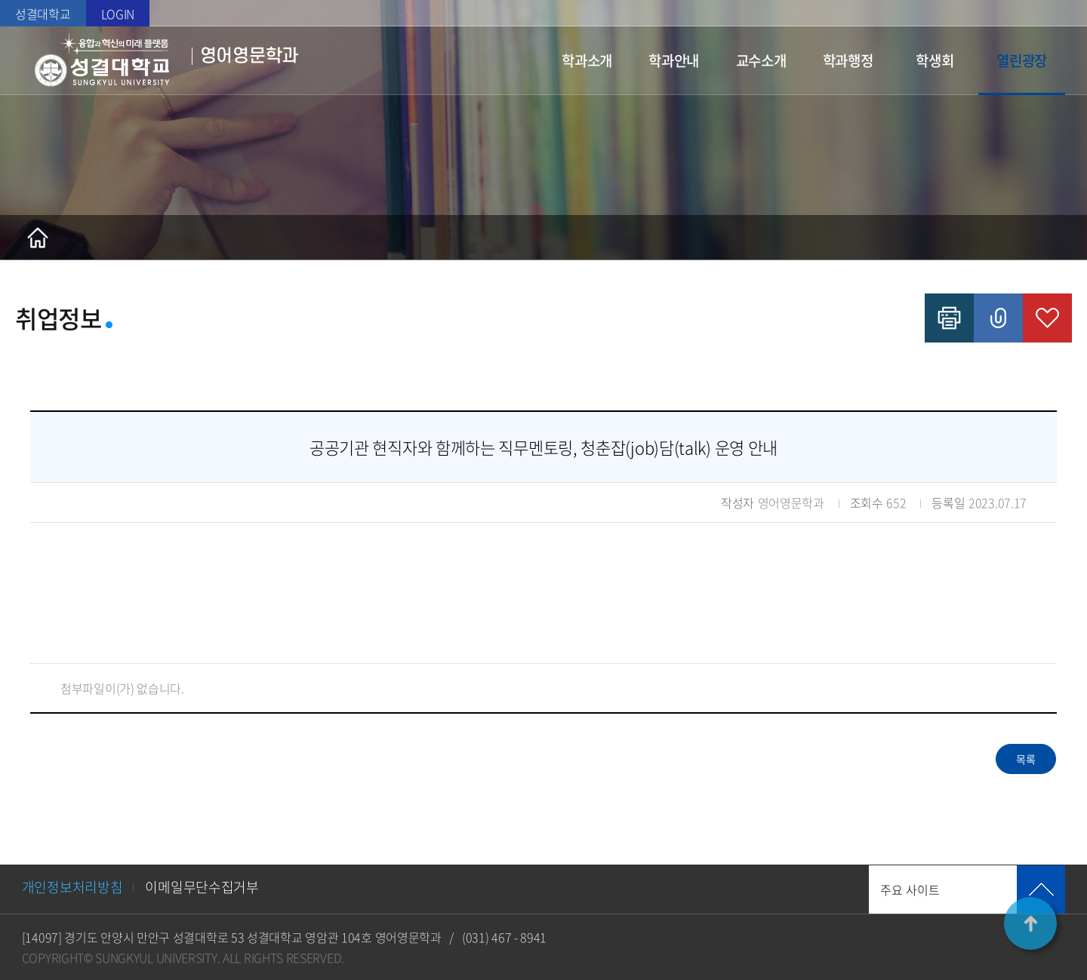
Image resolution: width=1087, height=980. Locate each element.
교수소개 (761, 60)
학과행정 (848, 60)
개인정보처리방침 (72, 887)
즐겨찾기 (1047, 318)
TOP (1030, 923)
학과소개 (587, 60)
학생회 (934, 60)
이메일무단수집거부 (201, 887)
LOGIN (118, 14)
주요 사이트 (910, 889)
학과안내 (673, 60)
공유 (998, 318)
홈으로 (37, 237)
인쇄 (949, 318)
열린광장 (1021, 60)
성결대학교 (43, 14)
